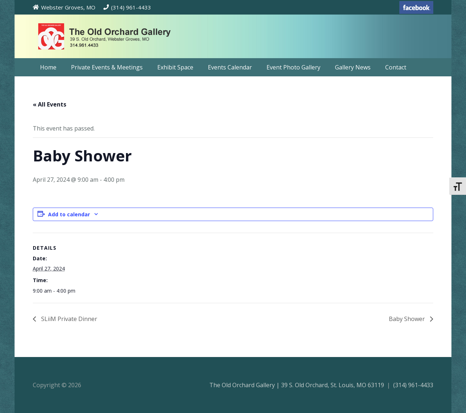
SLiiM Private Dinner (68, 319)
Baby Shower (407, 319)
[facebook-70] (416, 7)
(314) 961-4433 (413, 385)
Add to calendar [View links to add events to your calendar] (69, 214)
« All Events (49, 104)
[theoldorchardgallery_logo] (125, 36)
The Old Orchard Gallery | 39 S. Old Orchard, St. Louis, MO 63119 (296, 385)
